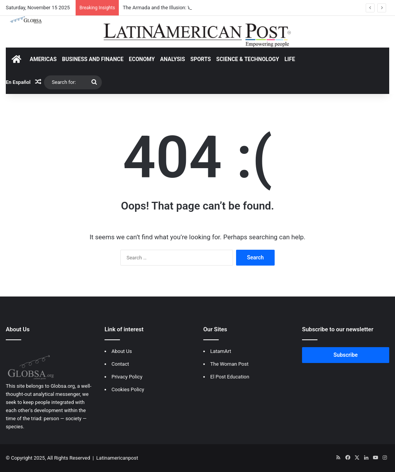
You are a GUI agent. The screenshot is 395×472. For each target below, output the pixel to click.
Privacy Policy (126, 377)
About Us (121, 351)
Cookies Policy (127, 389)
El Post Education (229, 377)
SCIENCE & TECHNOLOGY (247, 59)
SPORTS (201, 59)
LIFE (290, 59)
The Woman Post (229, 364)
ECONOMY (142, 59)
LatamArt (220, 351)
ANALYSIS (172, 59)
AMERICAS (43, 59)
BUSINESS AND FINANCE (92, 59)
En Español (18, 82)
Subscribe (346, 355)
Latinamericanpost (117, 458)
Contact (120, 364)
